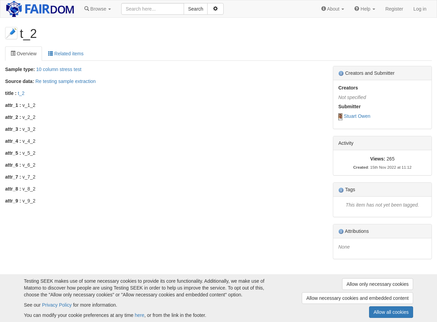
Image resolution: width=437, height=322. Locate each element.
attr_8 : (13, 189)
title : (10, 93)
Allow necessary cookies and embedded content (357, 298)
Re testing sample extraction (66, 81)
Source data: (19, 81)
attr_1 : (13, 105)
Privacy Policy (57, 305)
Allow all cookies (391, 312)
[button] (97, 8)
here (139, 315)
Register (394, 9)
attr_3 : (13, 129)
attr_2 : (13, 117)
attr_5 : (13, 153)
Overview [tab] (24, 53)
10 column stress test (58, 69)
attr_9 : (13, 201)
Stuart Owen (357, 116)
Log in (419, 9)
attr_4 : (13, 141)
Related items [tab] (65, 53)
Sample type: (20, 69)
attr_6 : (13, 165)
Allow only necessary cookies (378, 284)
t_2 (21, 93)
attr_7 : (13, 177)
